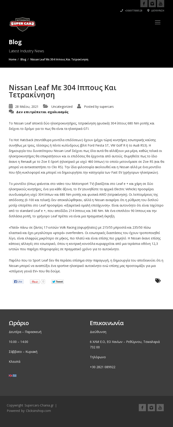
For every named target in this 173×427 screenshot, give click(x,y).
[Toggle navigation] (157, 22)
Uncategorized (62, 106)
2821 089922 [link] (105, 367)
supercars (107, 106)
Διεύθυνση (155, 10)
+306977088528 (131, 10)
